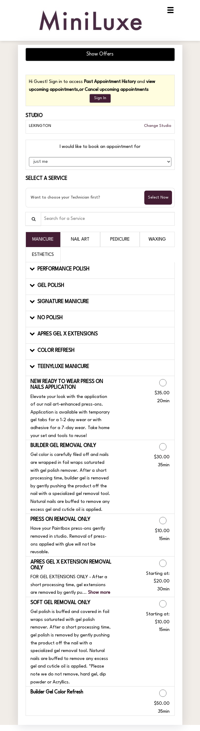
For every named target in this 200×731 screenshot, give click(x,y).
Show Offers (100, 54)
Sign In (100, 98)
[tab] (43, 239)
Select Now (158, 197)
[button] (100, 270)
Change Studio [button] (157, 126)
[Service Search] (33, 219)
